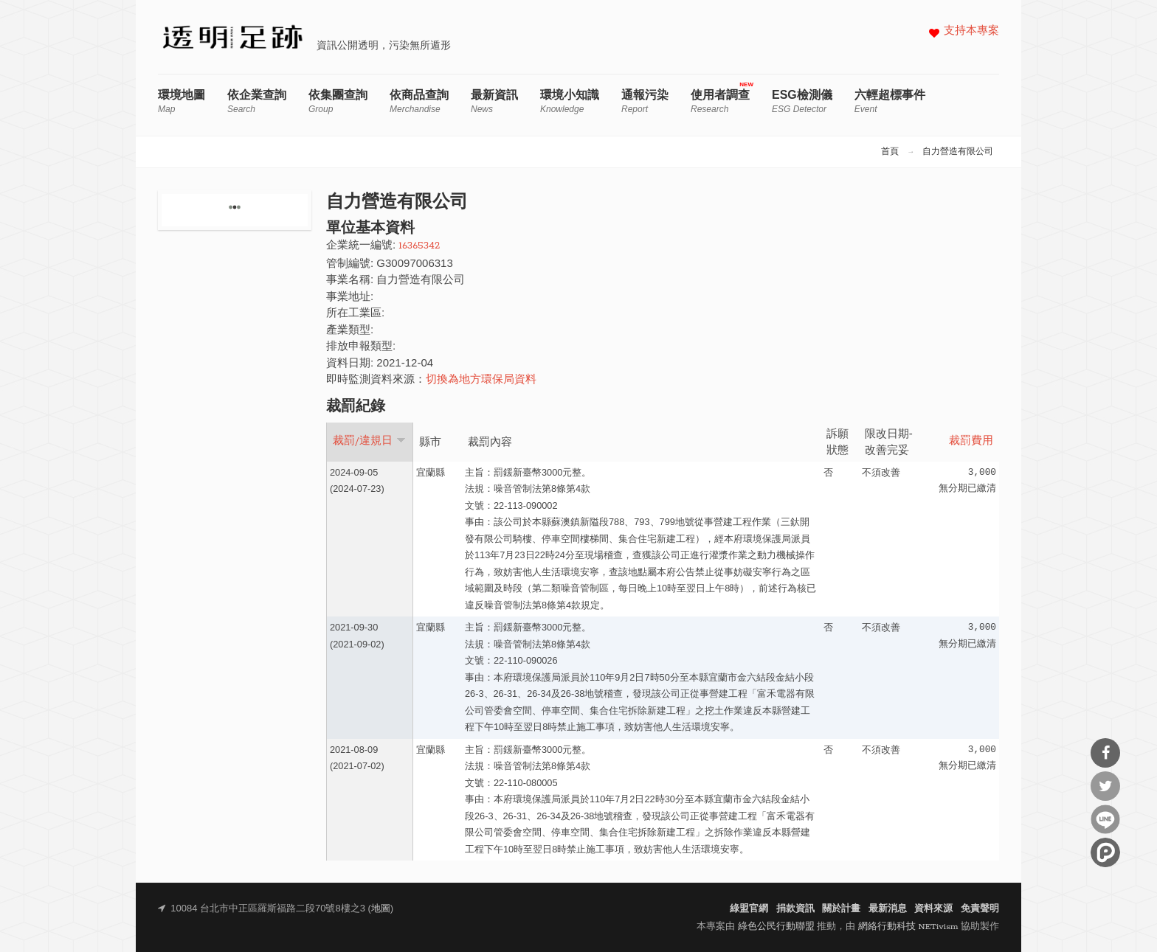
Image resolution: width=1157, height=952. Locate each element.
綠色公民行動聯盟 (776, 926)
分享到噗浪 (1105, 852)
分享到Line (1105, 819)
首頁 (890, 152)
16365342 (419, 246)
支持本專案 (971, 31)
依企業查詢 (256, 101)
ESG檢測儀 (802, 101)
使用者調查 (720, 101)
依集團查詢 (337, 101)
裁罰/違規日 (369, 441)
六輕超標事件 (889, 101)
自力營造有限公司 (957, 152)
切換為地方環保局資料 (481, 380)
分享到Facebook (1105, 753)
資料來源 (933, 908)
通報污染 (645, 101)
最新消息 (887, 908)
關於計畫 (841, 908)
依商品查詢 (419, 101)
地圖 (380, 908)
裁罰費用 (971, 441)
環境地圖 (181, 101)
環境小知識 (569, 101)
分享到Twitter (1105, 786)
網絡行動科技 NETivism (908, 926)
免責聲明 (980, 908)
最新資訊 (494, 101)
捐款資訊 (795, 908)
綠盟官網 (749, 908)
